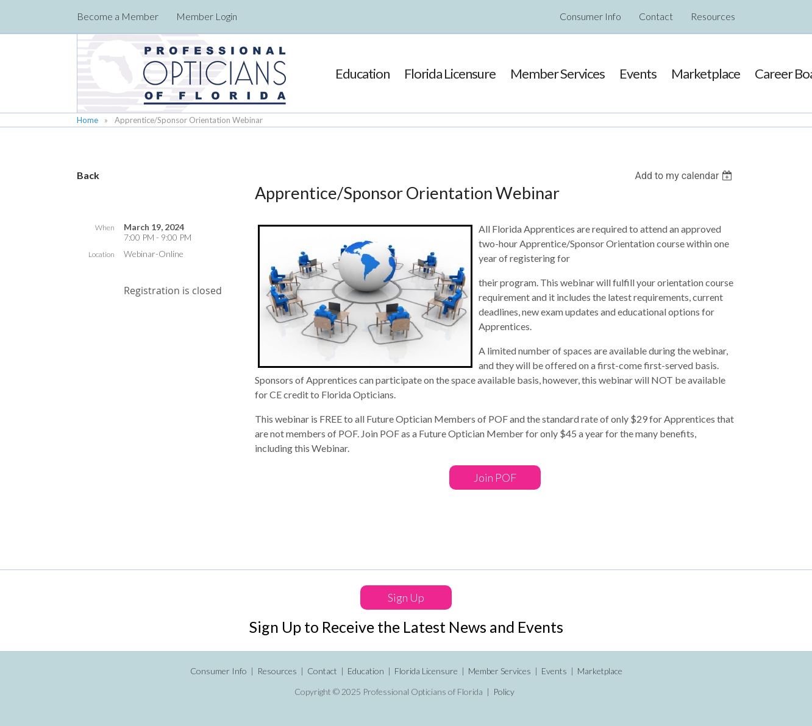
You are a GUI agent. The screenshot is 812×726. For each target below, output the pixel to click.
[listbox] (685, 175)
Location (101, 254)
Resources (713, 16)
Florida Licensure (426, 671)
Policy (504, 691)
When (105, 227)
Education (365, 671)
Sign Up (406, 597)
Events (554, 671)
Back (88, 175)
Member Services (499, 671)
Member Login (206, 16)
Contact (656, 16)
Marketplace (599, 671)
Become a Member (117, 16)
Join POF (495, 477)
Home (87, 120)
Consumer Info (590, 16)
